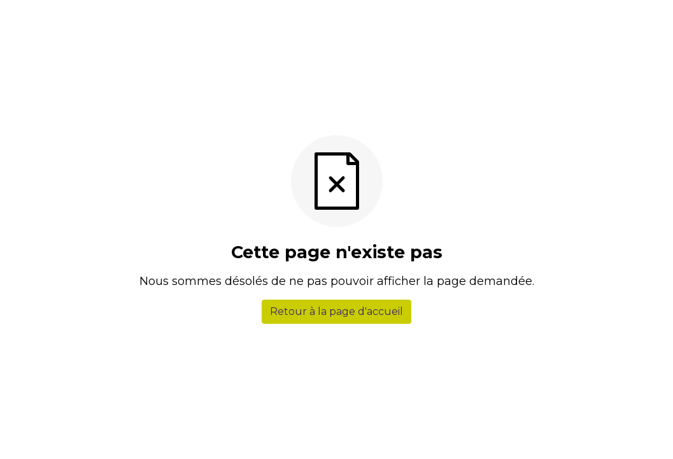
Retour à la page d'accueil (336, 311)
